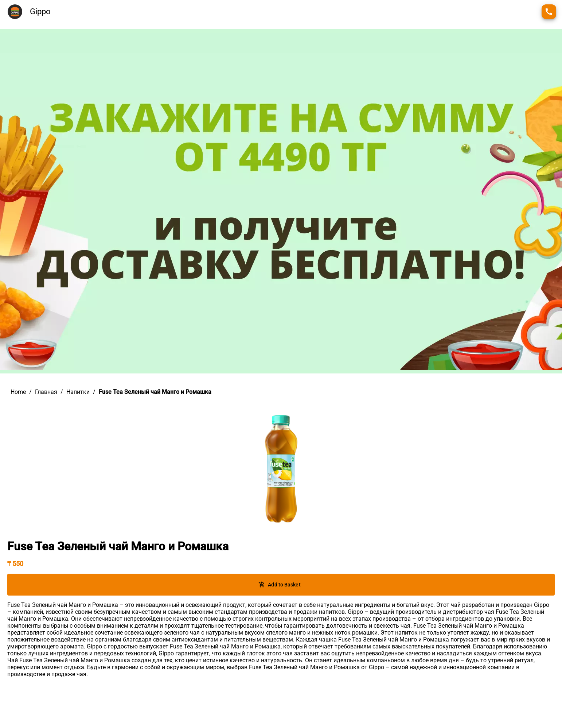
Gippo (40, 11)
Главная (46, 391)
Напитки (78, 391)
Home (18, 391)
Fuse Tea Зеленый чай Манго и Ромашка (155, 391)
